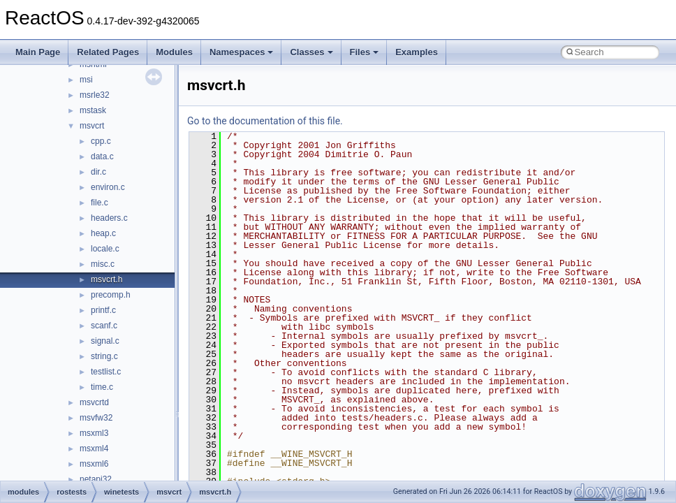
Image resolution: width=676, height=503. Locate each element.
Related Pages (108, 52)
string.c (104, 356)
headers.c (109, 218)
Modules (174, 52)
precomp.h (111, 295)
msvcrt (92, 126)
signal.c (105, 341)
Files (364, 52)
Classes (311, 52)
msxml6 (94, 464)
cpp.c (101, 141)
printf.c (103, 310)
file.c (99, 202)
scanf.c (104, 325)
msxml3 (94, 433)
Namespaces (242, 52)
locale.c (105, 249)
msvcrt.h (106, 279)
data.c (102, 156)
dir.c (98, 172)
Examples (416, 52)
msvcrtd (94, 402)
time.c (102, 387)
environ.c (108, 187)
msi (86, 80)
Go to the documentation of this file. (265, 120)
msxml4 (94, 448)
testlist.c (106, 372)
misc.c (103, 264)
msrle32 (95, 95)
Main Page (37, 52)
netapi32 (96, 479)
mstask (93, 110)
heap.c (103, 233)
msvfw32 (96, 418)
